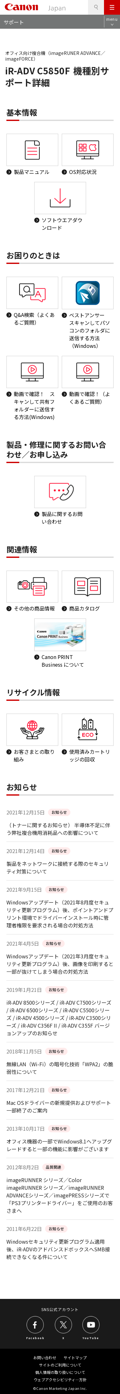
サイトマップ (75, 1357)
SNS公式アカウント (60, 1309)
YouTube (91, 1337)
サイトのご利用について (60, 1365)
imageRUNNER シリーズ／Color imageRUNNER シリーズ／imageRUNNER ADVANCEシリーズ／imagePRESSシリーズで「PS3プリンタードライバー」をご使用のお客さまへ (59, 1195)
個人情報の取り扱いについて (60, 1372)
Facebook (35, 1337)
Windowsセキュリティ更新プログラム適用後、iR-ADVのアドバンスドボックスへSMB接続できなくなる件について (58, 1249)
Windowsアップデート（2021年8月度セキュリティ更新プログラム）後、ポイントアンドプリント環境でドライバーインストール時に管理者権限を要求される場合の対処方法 (59, 913)
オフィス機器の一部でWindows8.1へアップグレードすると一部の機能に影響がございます (59, 1145)
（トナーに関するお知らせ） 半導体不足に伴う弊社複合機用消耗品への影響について (58, 828)
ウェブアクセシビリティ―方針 (60, 1379)
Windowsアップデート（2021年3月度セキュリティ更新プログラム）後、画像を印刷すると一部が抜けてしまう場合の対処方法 (60, 963)
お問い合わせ (44, 1357)
